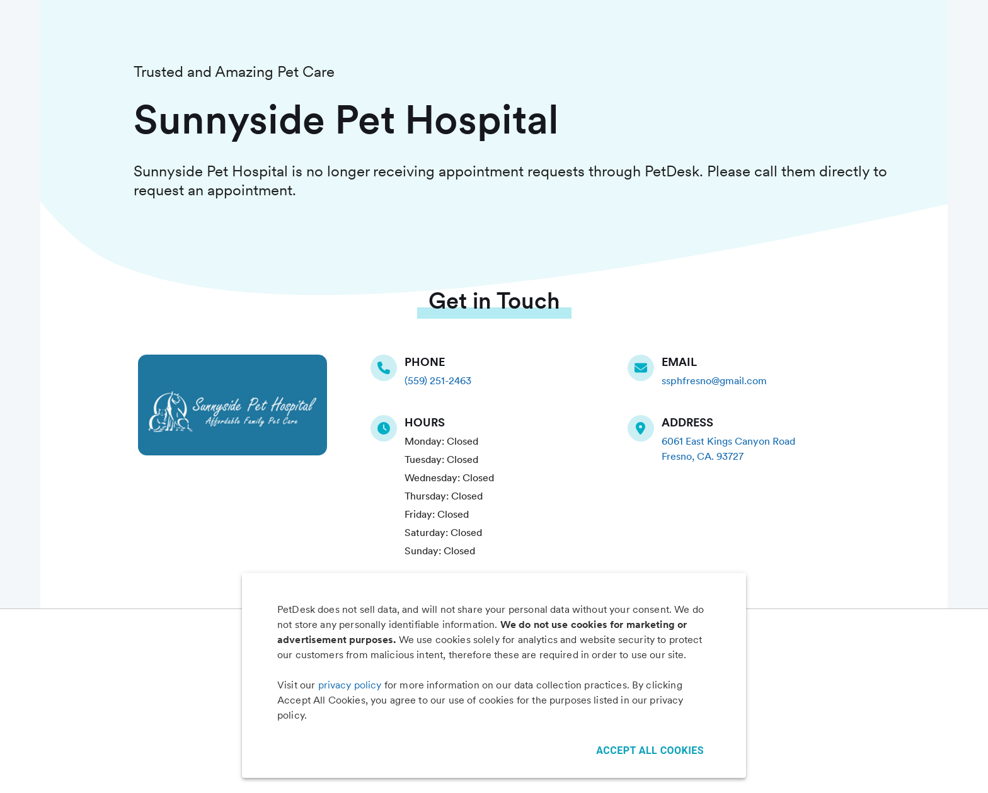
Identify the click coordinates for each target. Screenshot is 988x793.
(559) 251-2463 (438, 381)
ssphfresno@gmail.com (714, 381)
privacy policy (350, 685)
